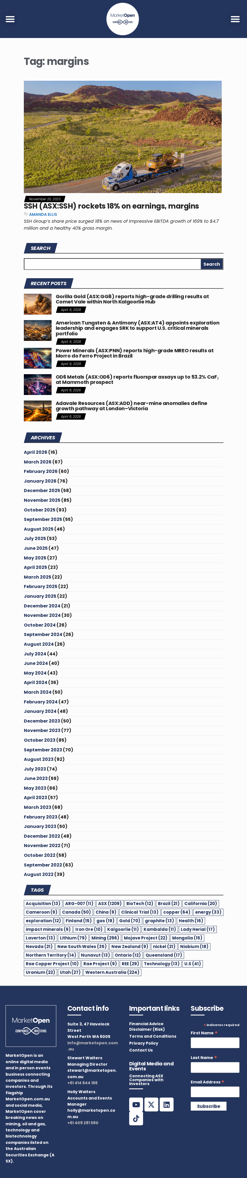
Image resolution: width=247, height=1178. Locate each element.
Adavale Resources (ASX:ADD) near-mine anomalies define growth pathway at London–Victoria (132, 406)
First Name (204, 1033)
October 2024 (40, 625)
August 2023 (39, 759)
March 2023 (37, 807)
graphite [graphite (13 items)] (159, 921)
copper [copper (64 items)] (176, 912)
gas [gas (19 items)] (105, 921)
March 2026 (38, 462)
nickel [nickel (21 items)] (164, 946)
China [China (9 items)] (106, 912)
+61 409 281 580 (82, 1123)
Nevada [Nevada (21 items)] (39, 946)
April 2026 (35, 452)
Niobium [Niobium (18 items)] (194, 946)
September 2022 (43, 865)
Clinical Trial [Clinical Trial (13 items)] (140, 912)
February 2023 (40, 817)
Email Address (207, 1082)
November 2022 (42, 845)
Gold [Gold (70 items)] (129, 921)
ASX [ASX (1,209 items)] (110, 903)
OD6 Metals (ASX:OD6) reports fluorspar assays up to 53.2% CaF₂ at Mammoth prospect (137, 379)
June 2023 (36, 778)
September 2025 (43, 519)
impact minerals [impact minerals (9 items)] (48, 929)
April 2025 (35, 567)
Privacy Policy (143, 1043)
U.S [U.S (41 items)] (192, 964)
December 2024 (42, 606)
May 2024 (35, 673)
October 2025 (39, 510)
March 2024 (38, 692)
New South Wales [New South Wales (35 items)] (82, 946)
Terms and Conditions (152, 1036)
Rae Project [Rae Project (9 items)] (100, 964)
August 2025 (39, 529)
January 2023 (40, 826)
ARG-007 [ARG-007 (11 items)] (79, 903)
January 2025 (40, 596)
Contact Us (141, 1050)
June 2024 (36, 663)
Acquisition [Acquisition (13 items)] (43, 903)
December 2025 (42, 490)
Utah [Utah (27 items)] (70, 972)
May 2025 (35, 558)
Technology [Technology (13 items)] (162, 964)
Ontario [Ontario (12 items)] (128, 955)
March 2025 (37, 577)
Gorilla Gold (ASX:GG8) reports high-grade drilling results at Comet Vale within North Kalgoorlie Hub (132, 299)
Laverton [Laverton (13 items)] (40, 938)
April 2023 (35, 797)
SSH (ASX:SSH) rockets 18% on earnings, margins (111, 206)
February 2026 (41, 471)
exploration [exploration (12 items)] (43, 921)
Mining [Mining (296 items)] (105, 938)
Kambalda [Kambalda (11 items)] (160, 929)
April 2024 (35, 682)
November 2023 (42, 730)
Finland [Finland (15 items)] (79, 921)
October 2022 (39, 855)
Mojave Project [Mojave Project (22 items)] (145, 938)
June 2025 (36, 548)
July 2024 (35, 654)
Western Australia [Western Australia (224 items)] (112, 972)
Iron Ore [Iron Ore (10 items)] (89, 929)
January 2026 (40, 481)
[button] (10, 19)
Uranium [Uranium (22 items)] (40, 972)
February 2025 (40, 586)
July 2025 (35, 538)
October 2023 (39, 740)
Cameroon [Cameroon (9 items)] (41, 912)
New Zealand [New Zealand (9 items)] (129, 946)
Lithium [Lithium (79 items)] (73, 938)
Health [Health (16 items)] (191, 921)
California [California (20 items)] (200, 903)
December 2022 (42, 836)
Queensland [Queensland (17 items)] (164, 955)
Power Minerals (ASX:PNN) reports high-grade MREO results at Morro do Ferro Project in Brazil (135, 353)
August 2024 (39, 644)
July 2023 (35, 769)
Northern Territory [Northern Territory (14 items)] (51, 955)
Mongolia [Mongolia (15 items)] (187, 938)
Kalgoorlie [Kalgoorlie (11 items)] (123, 929)
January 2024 (40, 711)
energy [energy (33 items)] (208, 912)
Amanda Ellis (43, 214)
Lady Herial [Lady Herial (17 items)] (198, 929)
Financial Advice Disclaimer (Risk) (147, 1026)
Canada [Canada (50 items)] (76, 912)
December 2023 (42, 721)
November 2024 (42, 615)
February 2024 (41, 702)
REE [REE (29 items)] (130, 964)
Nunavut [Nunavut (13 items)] (95, 955)
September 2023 (43, 750)
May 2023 (35, 788)
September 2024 (43, 634)
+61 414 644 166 (82, 1083)
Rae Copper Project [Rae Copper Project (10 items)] (52, 964)
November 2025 (42, 500)
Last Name (204, 1057)
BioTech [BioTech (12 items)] (139, 903)
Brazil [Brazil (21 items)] (169, 903)
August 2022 (39, 874)
